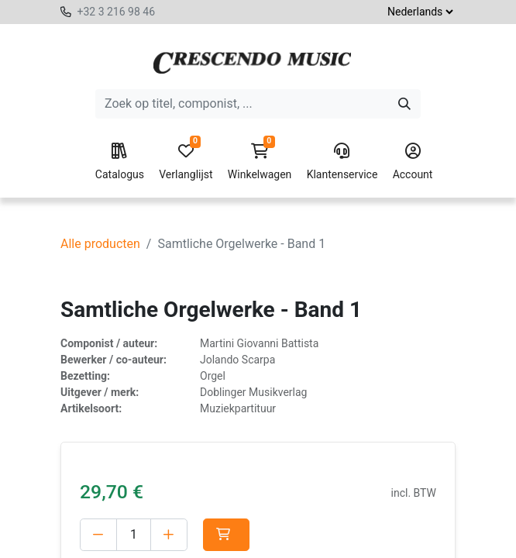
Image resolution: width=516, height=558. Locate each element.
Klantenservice (342, 162)
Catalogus (119, 162)
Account (413, 162)
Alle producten (100, 243)
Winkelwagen (260, 162)
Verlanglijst (185, 162)
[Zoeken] (404, 104)
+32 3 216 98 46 (116, 11)
